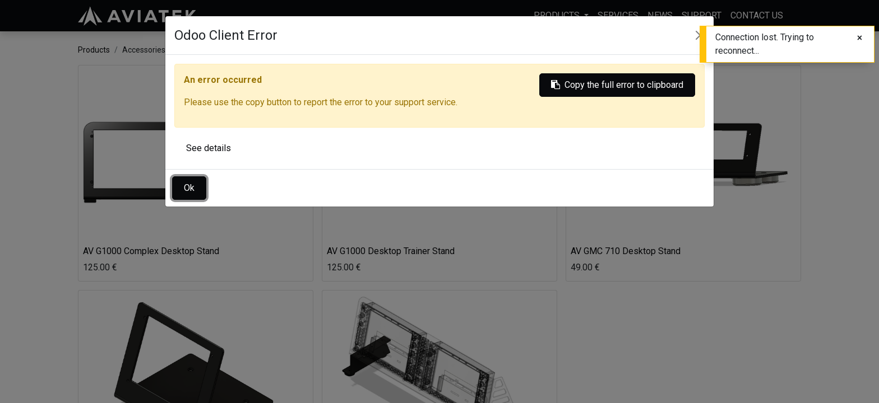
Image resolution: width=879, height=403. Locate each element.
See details (208, 148)
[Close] (859, 38)
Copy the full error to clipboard (617, 84)
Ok (189, 187)
